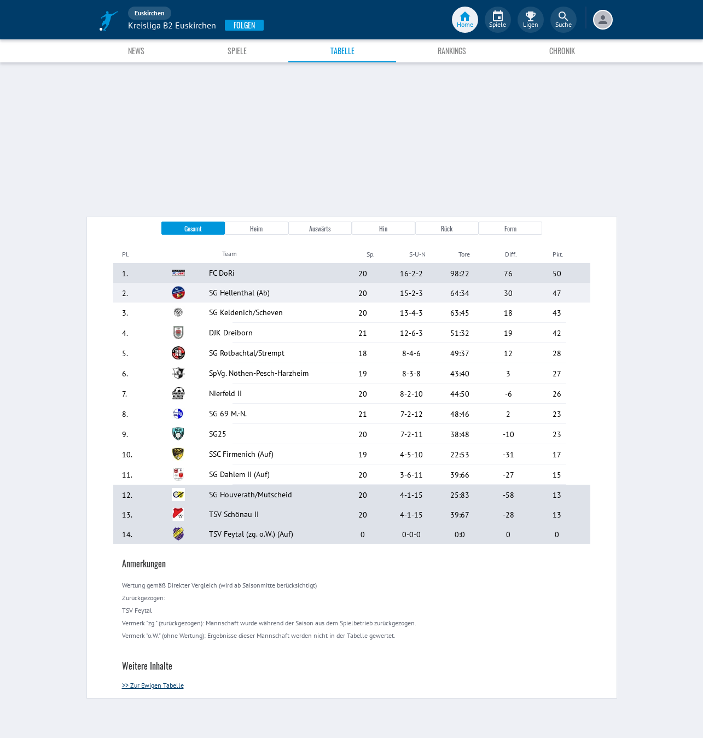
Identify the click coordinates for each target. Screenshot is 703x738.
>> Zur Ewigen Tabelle (153, 685)
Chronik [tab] (562, 50)
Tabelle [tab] (342, 50)
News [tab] (136, 50)
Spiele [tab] (237, 50)
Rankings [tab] (452, 50)
